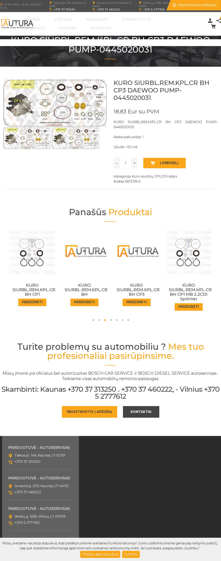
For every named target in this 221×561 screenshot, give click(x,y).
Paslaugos (102, 19)
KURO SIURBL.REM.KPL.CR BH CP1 (25, 286)
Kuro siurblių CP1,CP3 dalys (154, 173)
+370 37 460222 (108, 9)
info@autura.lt (27, 536)
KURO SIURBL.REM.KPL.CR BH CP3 (182, 286)
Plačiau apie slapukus (100, 554)
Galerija (176, 19)
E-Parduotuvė (129, 19)
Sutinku (131, 554)
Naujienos (156, 19)
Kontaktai (64, 25)
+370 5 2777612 (154, 9)
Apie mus (80, 19)
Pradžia (62, 19)
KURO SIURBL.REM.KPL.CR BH (130, 286)
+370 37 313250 (64, 9)
